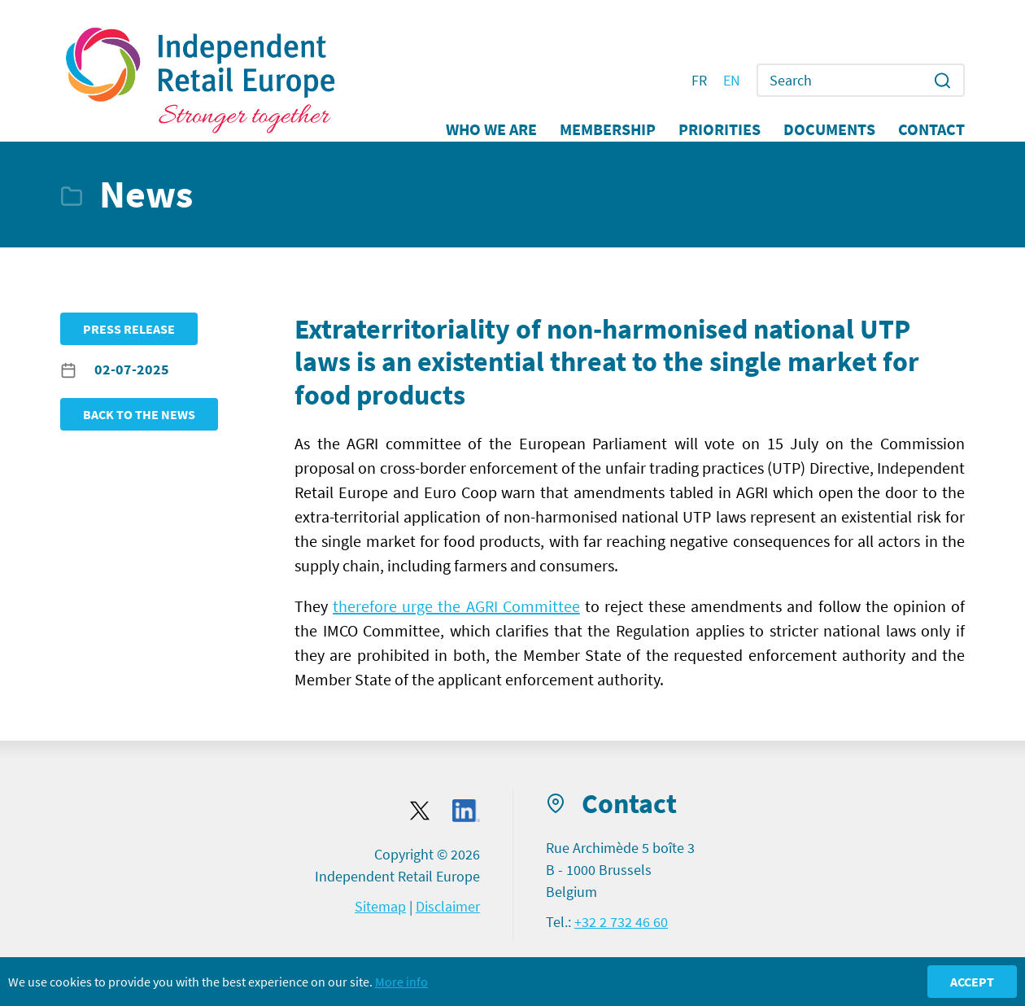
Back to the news (139, 414)
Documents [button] (829, 129)
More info (401, 981)
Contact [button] (931, 129)
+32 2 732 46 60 (621, 921)
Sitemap (380, 906)
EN (731, 80)
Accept (972, 981)
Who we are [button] (491, 129)
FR (699, 80)
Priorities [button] (719, 129)
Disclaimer (448, 906)
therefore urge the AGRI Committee (456, 606)
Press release (129, 329)
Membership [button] (608, 129)
